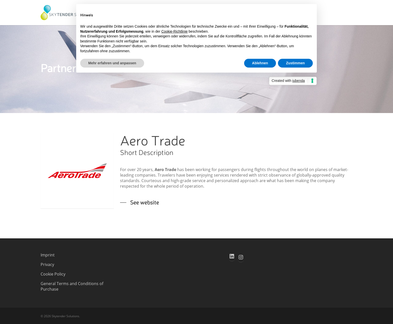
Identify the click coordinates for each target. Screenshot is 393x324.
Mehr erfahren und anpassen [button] (112, 63)
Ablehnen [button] (260, 63)
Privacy (47, 264)
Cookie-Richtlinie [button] (174, 31)
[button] (139, 202)
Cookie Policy (53, 274)
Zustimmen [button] (295, 63)
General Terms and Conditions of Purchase (72, 286)
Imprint (48, 255)
